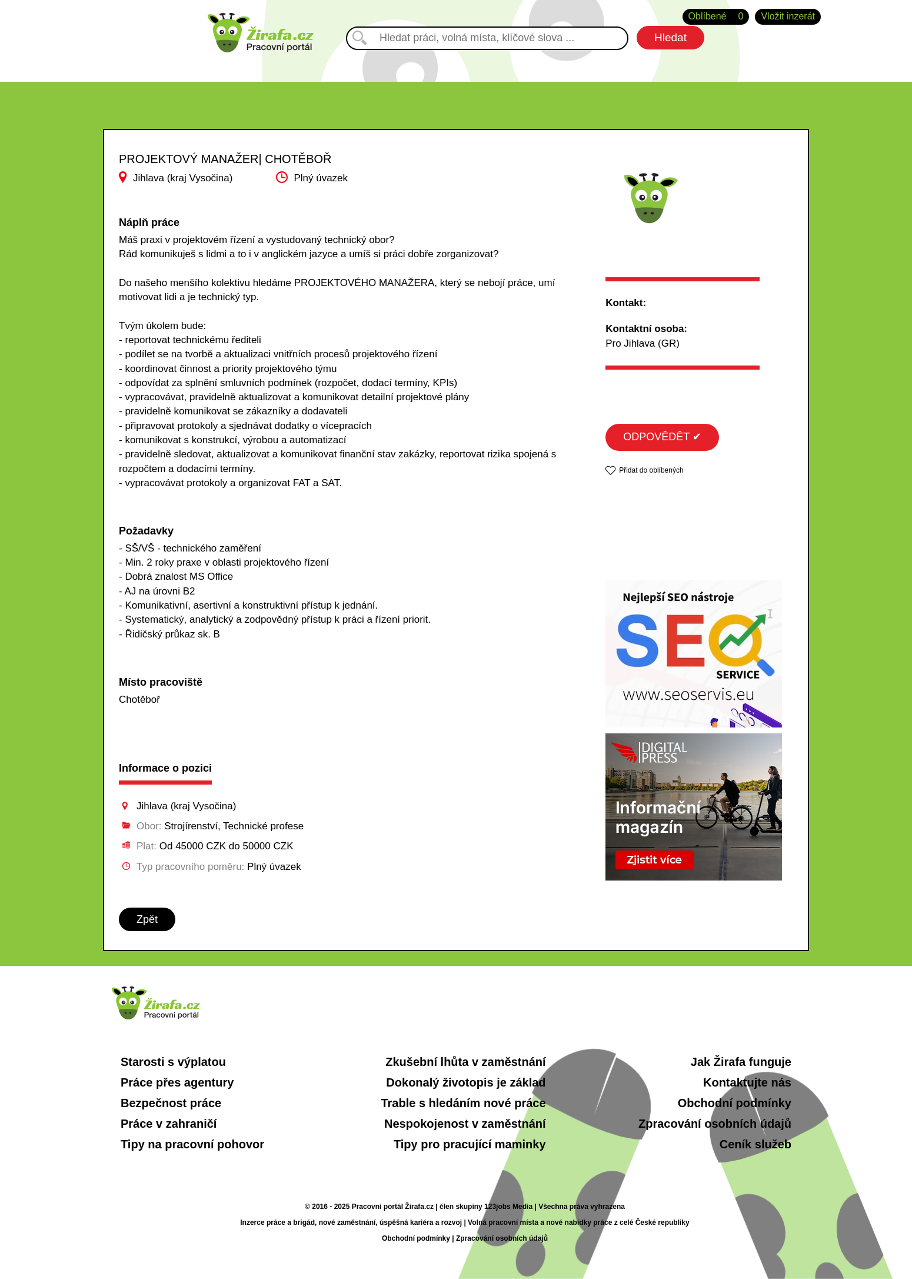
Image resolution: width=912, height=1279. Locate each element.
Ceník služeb (755, 1144)
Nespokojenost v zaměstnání (465, 1123)
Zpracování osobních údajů (714, 1123)
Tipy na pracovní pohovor (192, 1144)
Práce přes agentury (177, 1082)
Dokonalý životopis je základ (465, 1082)
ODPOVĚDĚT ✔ (662, 437)
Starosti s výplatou (173, 1061)
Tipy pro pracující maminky (470, 1144)
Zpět (147, 919)
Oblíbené (716, 17)
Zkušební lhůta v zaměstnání (465, 1061)
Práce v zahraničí (169, 1123)
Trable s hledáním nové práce (463, 1103)
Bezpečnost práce (171, 1103)
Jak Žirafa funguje (741, 1061)
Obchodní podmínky (734, 1103)
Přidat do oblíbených (651, 470)
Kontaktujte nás (747, 1082)
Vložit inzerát (788, 16)
